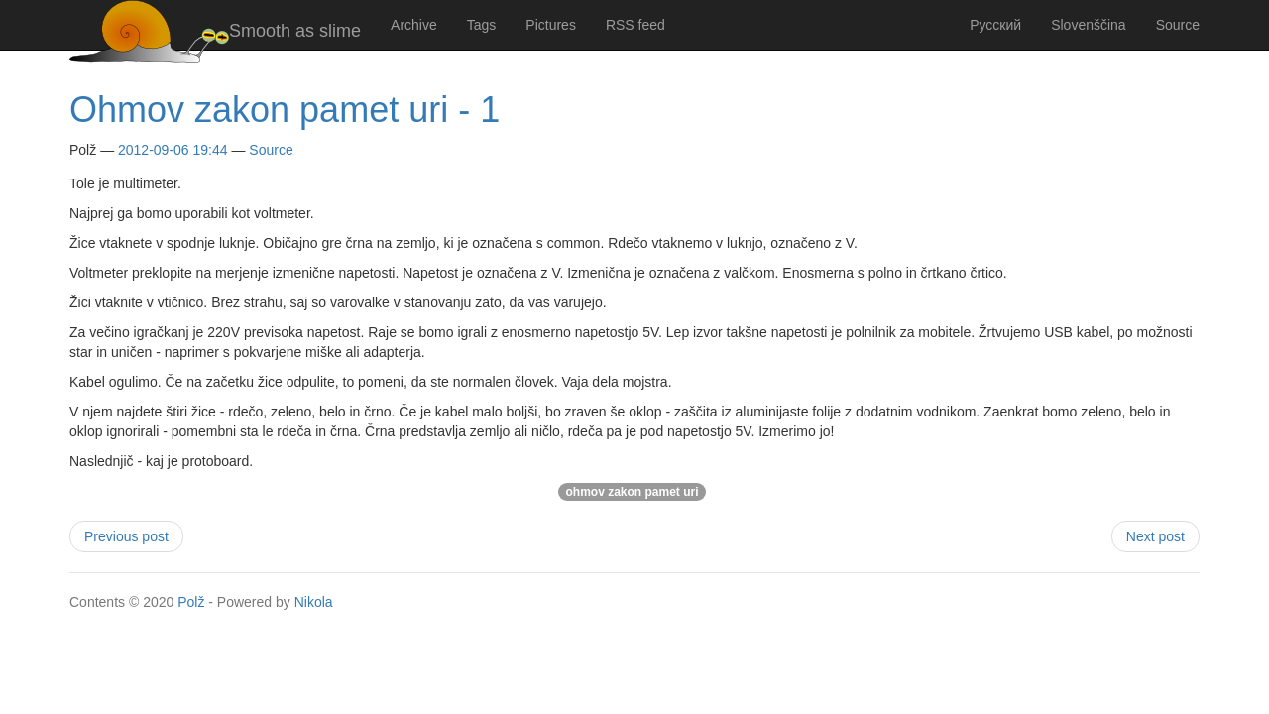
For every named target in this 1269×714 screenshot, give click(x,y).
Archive (414, 25)
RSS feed (635, 25)
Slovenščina (1088, 25)
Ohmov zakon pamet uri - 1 (284, 109)
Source (1178, 25)
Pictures (550, 25)
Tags (482, 25)
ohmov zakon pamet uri (631, 492)
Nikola (313, 602)
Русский (995, 25)
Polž (190, 602)
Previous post (126, 536)
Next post (1155, 536)
